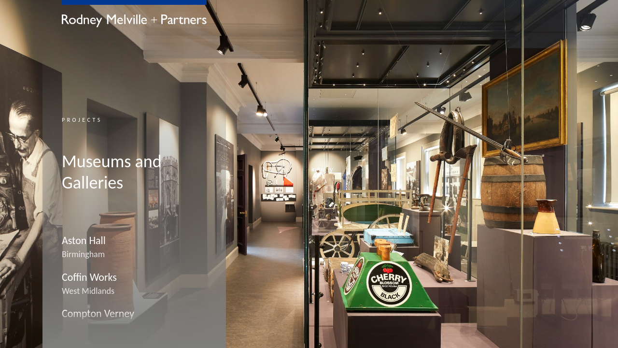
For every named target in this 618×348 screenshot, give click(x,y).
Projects (82, 119)
